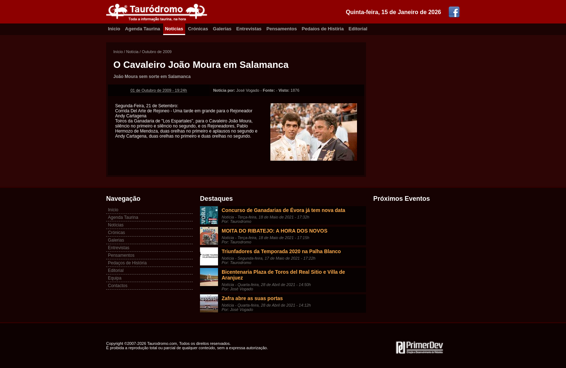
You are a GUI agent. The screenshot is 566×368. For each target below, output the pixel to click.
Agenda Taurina (142, 28)
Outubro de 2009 (157, 51)
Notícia (132, 51)
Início (118, 51)
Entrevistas (249, 28)
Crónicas (198, 28)
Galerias (222, 28)
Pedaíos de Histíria (323, 28)
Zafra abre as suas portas (252, 298)
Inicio (114, 28)
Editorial (358, 28)
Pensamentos (281, 28)
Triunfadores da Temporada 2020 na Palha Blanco (281, 251)
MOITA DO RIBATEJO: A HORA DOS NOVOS (274, 231)
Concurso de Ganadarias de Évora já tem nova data (283, 210)
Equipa (114, 278)
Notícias (174, 28)
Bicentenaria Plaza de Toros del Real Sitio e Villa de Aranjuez (283, 275)
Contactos (117, 285)
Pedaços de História (127, 262)
